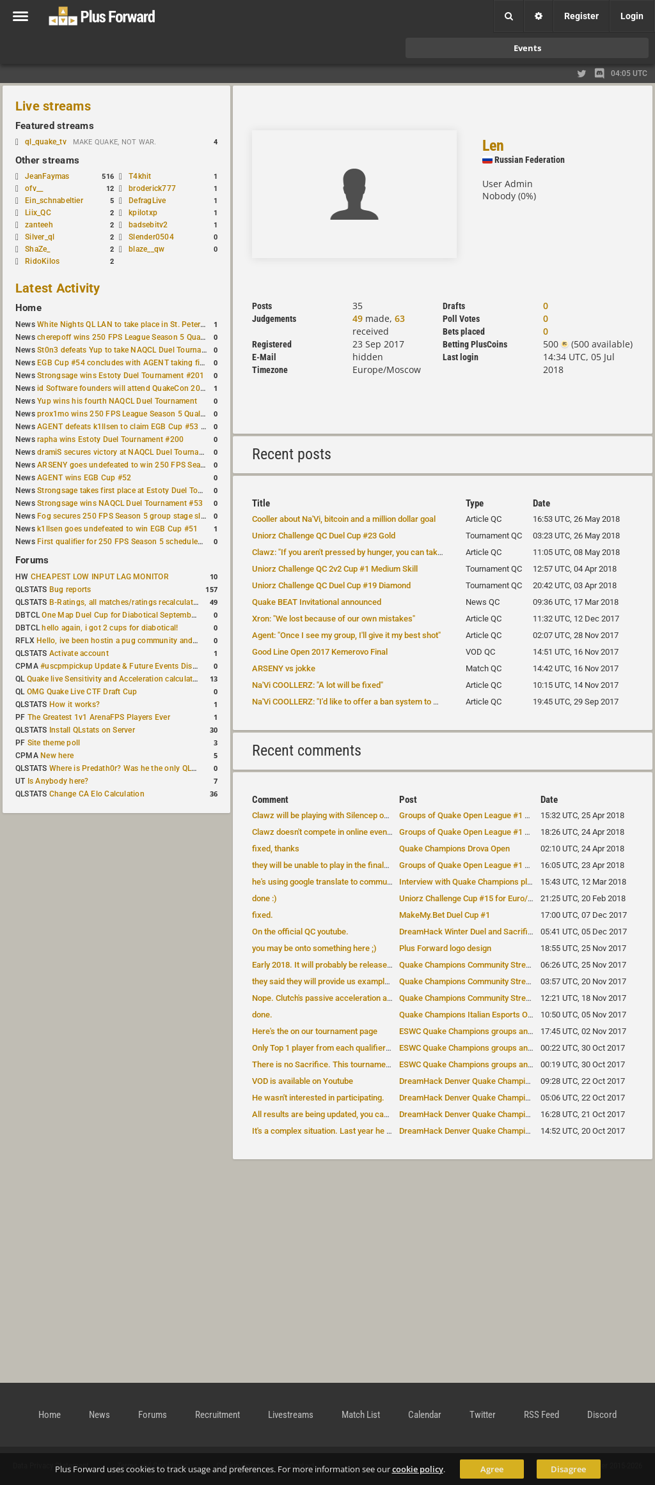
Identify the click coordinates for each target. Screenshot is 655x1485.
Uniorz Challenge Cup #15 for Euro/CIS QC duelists (491, 898)
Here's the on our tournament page (314, 1031)
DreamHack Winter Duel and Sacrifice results (481, 931)
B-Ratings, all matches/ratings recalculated (125, 602)
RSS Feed (541, 1414)
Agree (491, 1469)
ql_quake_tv (46, 141)
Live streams (53, 106)
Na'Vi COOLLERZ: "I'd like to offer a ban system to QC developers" (370, 701)
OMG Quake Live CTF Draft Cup (82, 691)
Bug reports (70, 589)
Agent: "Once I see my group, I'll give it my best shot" (346, 635)
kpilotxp (143, 212)
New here (57, 755)
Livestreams (290, 1414)
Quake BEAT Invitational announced (316, 602)
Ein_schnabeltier (54, 200)
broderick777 (152, 188)
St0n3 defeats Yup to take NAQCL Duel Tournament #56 (136, 350)
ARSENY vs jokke (283, 668)
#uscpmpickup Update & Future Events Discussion (130, 666)
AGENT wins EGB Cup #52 (84, 477)
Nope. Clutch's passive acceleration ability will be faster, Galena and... (378, 998)
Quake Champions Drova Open (454, 848)
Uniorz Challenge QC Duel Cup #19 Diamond (331, 585)
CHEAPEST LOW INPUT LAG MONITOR (100, 576)
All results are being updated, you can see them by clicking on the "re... (380, 1114)
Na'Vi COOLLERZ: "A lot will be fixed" (317, 685)
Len (493, 146)
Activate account (79, 653)
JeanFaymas (47, 176)
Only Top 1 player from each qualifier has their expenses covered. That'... (385, 1048)
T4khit (140, 176)
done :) (264, 898)
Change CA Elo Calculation (97, 793)
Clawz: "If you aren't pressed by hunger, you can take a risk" (359, 552)
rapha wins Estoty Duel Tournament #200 (110, 439)
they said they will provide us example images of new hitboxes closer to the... (392, 981)
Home (28, 308)
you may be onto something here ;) (314, 948)
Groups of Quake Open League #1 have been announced (501, 815)
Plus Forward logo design (445, 948)
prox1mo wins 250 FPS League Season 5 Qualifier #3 (131, 413)
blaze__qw (146, 249)
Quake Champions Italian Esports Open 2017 (480, 1014)
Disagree (568, 1469)
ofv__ (34, 188)
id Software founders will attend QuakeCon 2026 (123, 388)
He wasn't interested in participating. (318, 1097)
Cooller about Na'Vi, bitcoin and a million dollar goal (344, 519)
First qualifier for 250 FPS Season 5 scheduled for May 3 (137, 541)
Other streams (47, 160)
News (99, 1414)
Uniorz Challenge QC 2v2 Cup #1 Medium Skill (335, 569)
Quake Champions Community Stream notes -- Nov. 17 (497, 965)
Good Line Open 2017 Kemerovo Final (320, 652)
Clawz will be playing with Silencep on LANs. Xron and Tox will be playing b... (391, 815)
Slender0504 (151, 236)
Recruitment (217, 1414)
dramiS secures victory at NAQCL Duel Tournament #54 (134, 452)
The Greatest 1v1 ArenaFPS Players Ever (99, 717)
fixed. (262, 915)
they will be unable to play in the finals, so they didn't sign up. (361, 865)
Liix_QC (38, 212)
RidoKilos (42, 261)
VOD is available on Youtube (302, 1081)
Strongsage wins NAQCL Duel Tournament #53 (120, 503)
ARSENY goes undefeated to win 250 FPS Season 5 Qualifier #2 (150, 465)
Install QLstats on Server (92, 730)
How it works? (74, 704)
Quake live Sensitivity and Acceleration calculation (115, 678)
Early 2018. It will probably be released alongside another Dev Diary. (374, 965)
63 (400, 318)
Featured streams (54, 126)
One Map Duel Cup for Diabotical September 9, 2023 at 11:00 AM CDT (166, 615)
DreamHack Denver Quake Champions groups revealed (499, 1081)
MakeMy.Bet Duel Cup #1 (444, 915)
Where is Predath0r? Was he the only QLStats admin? (143, 768)
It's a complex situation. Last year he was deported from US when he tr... (384, 1131)
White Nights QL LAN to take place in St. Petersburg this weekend (153, 324)
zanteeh (39, 224)
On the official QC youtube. (300, 931)
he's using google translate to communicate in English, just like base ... (379, 882)
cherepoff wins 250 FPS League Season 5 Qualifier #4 (132, 337)
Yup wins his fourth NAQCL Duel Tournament (117, 401)
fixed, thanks (275, 848)
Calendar (424, 1414)
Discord (602, 1414)
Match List (361, 1414)
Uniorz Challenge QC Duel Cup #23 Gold (323, 535)
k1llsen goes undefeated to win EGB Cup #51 (117, 528)
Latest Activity (57, 288)
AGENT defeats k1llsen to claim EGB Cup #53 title (125, 426)
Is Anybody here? (58, 781)
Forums (32, 560)
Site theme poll (54, 742)
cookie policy (417, 1469)
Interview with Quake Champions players (473, 882)
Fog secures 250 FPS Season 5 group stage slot (122, 516)
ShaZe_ (37, 249)
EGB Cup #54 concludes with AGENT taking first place (133, 362)
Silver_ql (39, 236)
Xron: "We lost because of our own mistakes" (333, 618)
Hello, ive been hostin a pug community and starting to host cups (152, 640)
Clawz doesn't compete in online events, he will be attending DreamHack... (386, 832)
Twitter (483, 1414)
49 (357, 318)
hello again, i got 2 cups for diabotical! (110, 627)
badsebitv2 (148, 224)
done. (262, 1014)
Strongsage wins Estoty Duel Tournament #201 (120, 375)
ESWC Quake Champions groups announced (479, 1031)
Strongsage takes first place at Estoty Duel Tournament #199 (144, 490)
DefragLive (147, 200)
